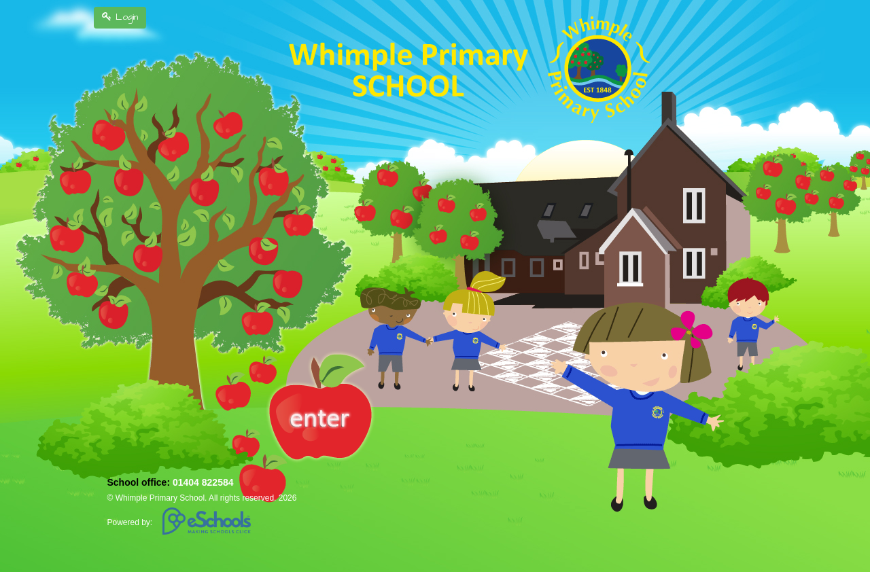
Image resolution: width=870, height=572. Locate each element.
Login (120, 17)
